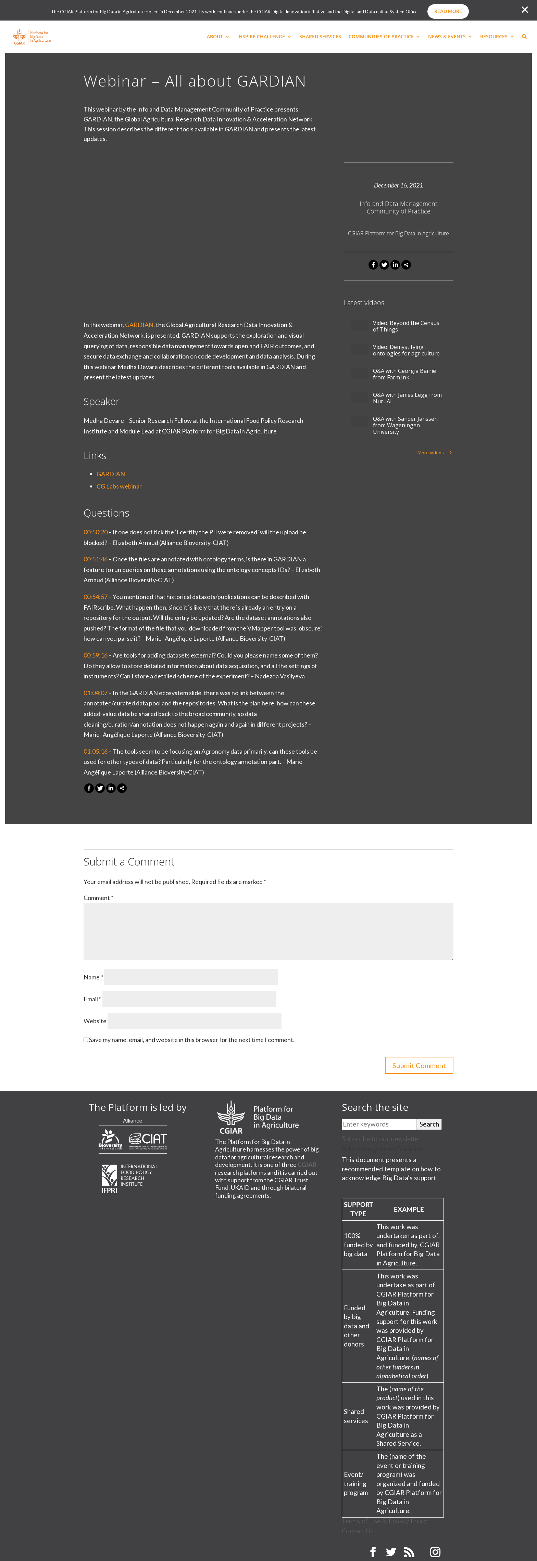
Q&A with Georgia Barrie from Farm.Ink (404, 374)
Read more (448, 11)
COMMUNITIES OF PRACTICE (381, 37)
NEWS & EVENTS (447, 37)
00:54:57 (96, 596)
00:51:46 (96, 559)
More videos (430, 452)
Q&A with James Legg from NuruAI (407, 398)
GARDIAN (139, 324)
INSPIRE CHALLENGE (261, 37)
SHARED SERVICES (320, 37)
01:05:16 (96, 751)
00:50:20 (96, 532)
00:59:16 (96, 655)
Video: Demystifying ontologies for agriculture (406, 350)
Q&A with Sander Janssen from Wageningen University (405, 425)
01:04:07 (96, 693)
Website (95, 1021)
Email (92, 999)
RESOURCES (494, 37)
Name (93, 977)
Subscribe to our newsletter (381, 1138)
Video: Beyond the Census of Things (406, 326)
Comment (98, 897)
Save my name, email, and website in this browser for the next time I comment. (192, 1039)
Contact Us (358, 1530)
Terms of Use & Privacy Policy (384, 1520)
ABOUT (215, 37)
